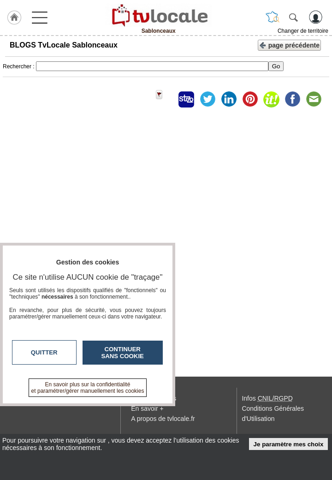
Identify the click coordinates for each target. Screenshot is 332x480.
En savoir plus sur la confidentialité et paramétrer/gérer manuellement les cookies (87, 387)
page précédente (289, 44)
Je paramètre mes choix (289, 444)
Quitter (44, 352)
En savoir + (147, 408)
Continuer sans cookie (122, 353)
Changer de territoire (303, 31)
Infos (267, 398)
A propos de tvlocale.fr (163, 418)
